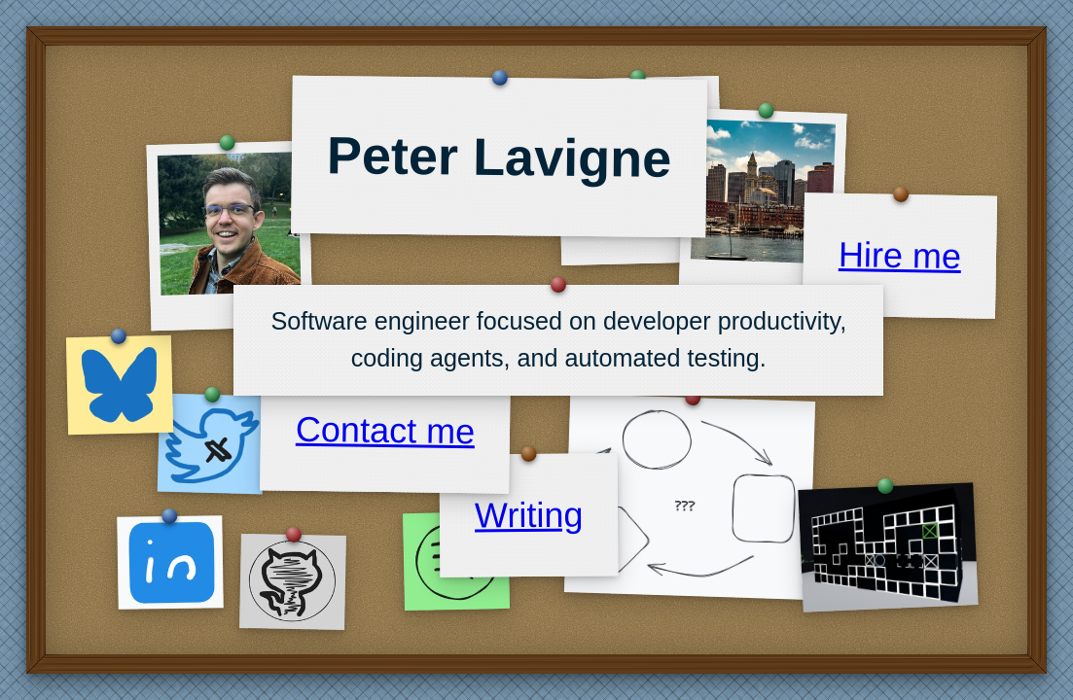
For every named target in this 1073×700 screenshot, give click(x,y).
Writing (529, 514)
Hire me (899, 255)
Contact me (386, 430)
